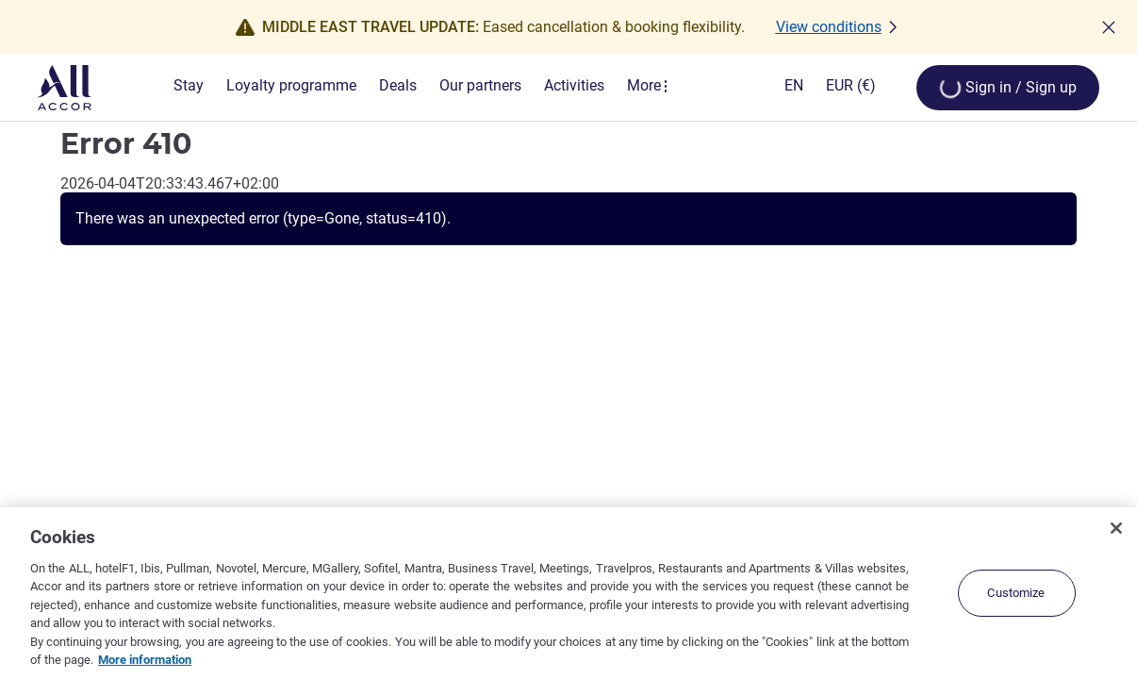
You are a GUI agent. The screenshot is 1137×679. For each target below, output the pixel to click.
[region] (568, 593)
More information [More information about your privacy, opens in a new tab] (144, 660)
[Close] (1116, 528)
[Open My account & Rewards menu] (1007, 87)
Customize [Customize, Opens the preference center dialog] (1016, 593)
